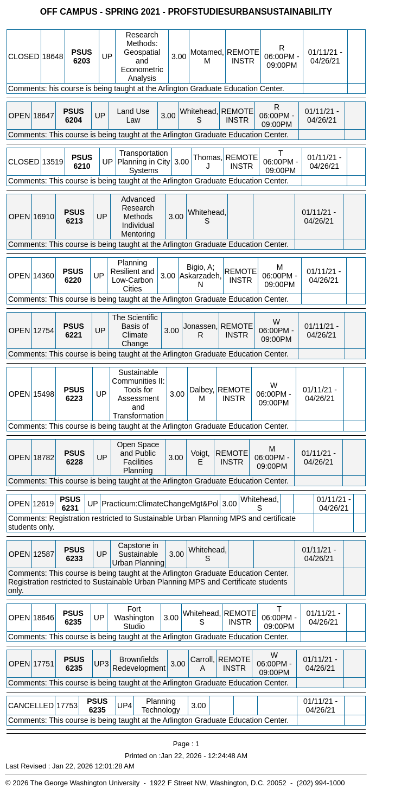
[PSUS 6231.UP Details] (70, 508)
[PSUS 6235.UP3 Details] (74, 668)
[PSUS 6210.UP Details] (81, 166)
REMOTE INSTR (243, 56)
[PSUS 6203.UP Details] (81, 60)
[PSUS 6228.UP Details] (74, 461)
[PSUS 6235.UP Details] (73, 622)
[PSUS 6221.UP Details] (73, 335)
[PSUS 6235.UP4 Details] (97, 710)
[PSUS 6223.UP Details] (74, 398)
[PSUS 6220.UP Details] (73, 280)
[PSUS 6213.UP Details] (74, 221)
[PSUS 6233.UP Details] (74, 558)
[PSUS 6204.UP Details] (73, 120)
